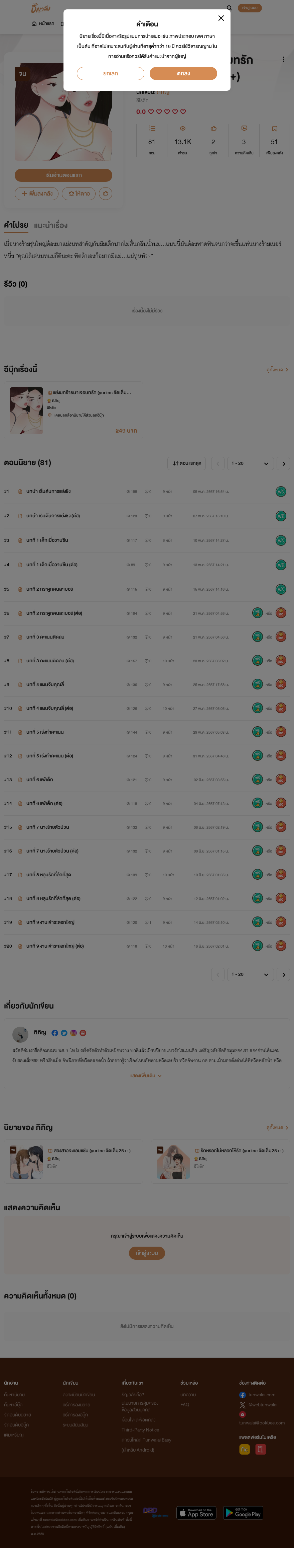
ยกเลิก (110, 73)
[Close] (221, 18)
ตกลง (183, 73)
